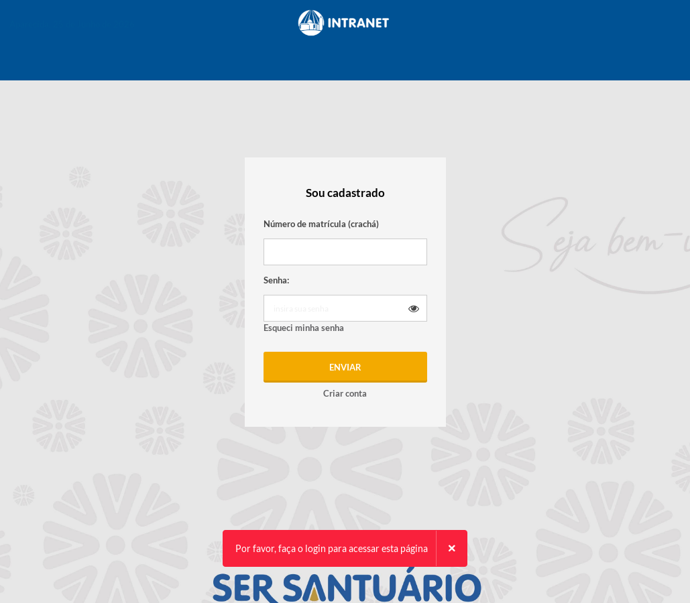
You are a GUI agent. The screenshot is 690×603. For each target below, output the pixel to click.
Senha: (276, 280)
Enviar (345, 367)
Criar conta (345, 393)
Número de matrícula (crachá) (321, 223)
